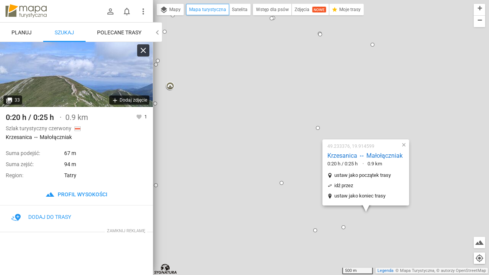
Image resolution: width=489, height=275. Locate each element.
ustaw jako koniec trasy (314, 118)
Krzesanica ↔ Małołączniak (320, 78)
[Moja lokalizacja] (479, 258)
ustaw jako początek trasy (317, 97)
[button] (273, 50)
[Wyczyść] (143, 50)
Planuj (21, 32)
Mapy (170, 10)
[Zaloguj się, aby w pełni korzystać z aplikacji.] (139, 116)
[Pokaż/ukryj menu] (143, 11)
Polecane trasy (119, 32)
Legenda (385, 270)
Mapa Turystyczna (417, 270)
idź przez (298, 108)
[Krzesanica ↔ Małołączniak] (76, 74)
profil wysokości (76, 194)
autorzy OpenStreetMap (463, 270)
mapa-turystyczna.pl (26, 11)
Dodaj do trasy (41, 217)
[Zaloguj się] (110, 11)
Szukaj (64, 32)
